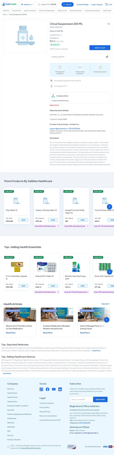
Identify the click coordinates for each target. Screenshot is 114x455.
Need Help (11, 427)
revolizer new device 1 (93, 368)
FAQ (8, 431)
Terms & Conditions (47, 403)
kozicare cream (67, 351)
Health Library (12, 401)
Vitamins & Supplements (47, 10)
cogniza (20, 348)
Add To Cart (100, 48)
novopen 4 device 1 (77, 368)
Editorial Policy (45, 412)
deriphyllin (86, 351)
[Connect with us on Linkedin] (60, 389)
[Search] (50, 4)
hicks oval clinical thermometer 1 (41, 363)
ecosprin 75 (53, 348)
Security (10, 435)
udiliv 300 (12, 348)
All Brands (10, 423)
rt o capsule (76, 348)
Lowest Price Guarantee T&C (50, 420)
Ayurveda (10, 410)
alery (48, 351)
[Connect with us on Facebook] (47, 389)
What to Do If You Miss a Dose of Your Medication (19, 327)
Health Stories (12, 397)
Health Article (12, 393)
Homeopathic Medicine (92, 10)
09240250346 (74, 129)
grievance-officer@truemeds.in (86, 433)
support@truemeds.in (58, 129)
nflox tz (15, 351)
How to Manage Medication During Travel (92, 327)
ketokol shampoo (98, 348)
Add (23, 220)
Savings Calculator (14, 440)
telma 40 (4, 348)
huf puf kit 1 (93, 371)
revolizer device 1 (8, 365)
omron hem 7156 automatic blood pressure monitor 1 (52, 371)
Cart (110, 4)
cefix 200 (78, 351)
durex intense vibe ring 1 (60, 368)
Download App (83, 4)
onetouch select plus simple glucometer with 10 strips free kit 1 (38, 365)
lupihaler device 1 (60, 363)
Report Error (54, 105)
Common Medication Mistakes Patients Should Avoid (56, 327)
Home (5, 14)
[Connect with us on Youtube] (54, 389)
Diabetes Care (62, 10)
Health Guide (107, 10)
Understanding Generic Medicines (19, 414)
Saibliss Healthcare (56, 27)
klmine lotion (24, 351)
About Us (10, 389)
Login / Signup (96, 4)
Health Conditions (30, 10)
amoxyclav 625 (64, 348)
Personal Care (16, 10)
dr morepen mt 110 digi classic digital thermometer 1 (20, 360)
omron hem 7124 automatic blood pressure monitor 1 (87, 363)
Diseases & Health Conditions (17, 406)
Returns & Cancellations (48, 416)
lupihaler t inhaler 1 (105, 371)
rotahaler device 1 (79, 360)
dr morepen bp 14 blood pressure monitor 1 (56, 360)
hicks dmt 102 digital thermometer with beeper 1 (81, 365)
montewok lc (6, 351)
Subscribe (100, 399)
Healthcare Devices (76, 10)
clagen (33, 351)
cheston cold (30, 348)
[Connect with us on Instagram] (41, 389)
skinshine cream (42, 348)
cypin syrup (41, 351)
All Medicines (11, 418)
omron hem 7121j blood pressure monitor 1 (34, 368)
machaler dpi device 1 (80, 371)
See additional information (31, 448)
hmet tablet (86, 348)
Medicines (6, 10)
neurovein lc (56, 351)
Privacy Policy (45, 407)
